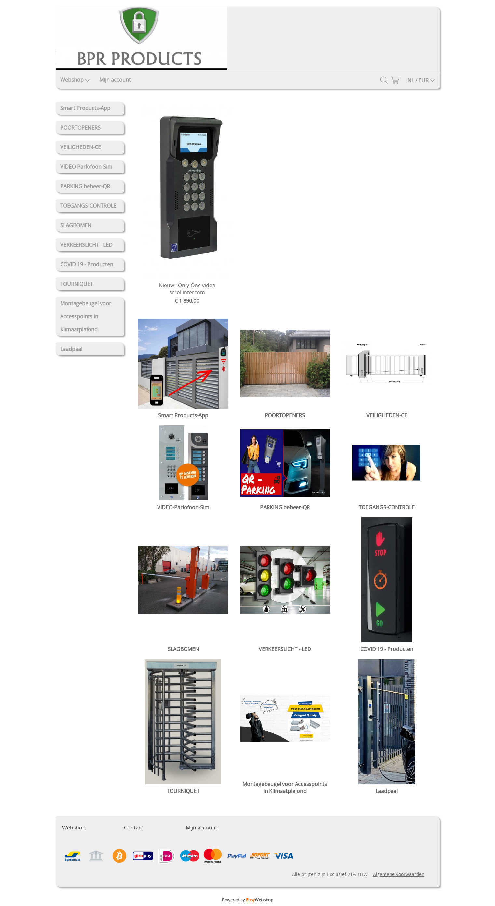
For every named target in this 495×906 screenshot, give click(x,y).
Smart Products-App (85, 108)
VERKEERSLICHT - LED (86, 244)
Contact (133, 827)
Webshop (75, 79)
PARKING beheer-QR (85, 186)
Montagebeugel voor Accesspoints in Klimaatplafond (85, 316)
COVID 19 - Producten (86, 264)
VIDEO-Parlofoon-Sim (86, 166)
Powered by (247, 900)
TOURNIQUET (76, 283)
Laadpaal (71, 349)
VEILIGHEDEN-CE (80, 147)
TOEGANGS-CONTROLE (88, 205)
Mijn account (115, 79)
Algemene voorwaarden (399, 874)
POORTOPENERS (80, 127)
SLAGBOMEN (75, 225)
